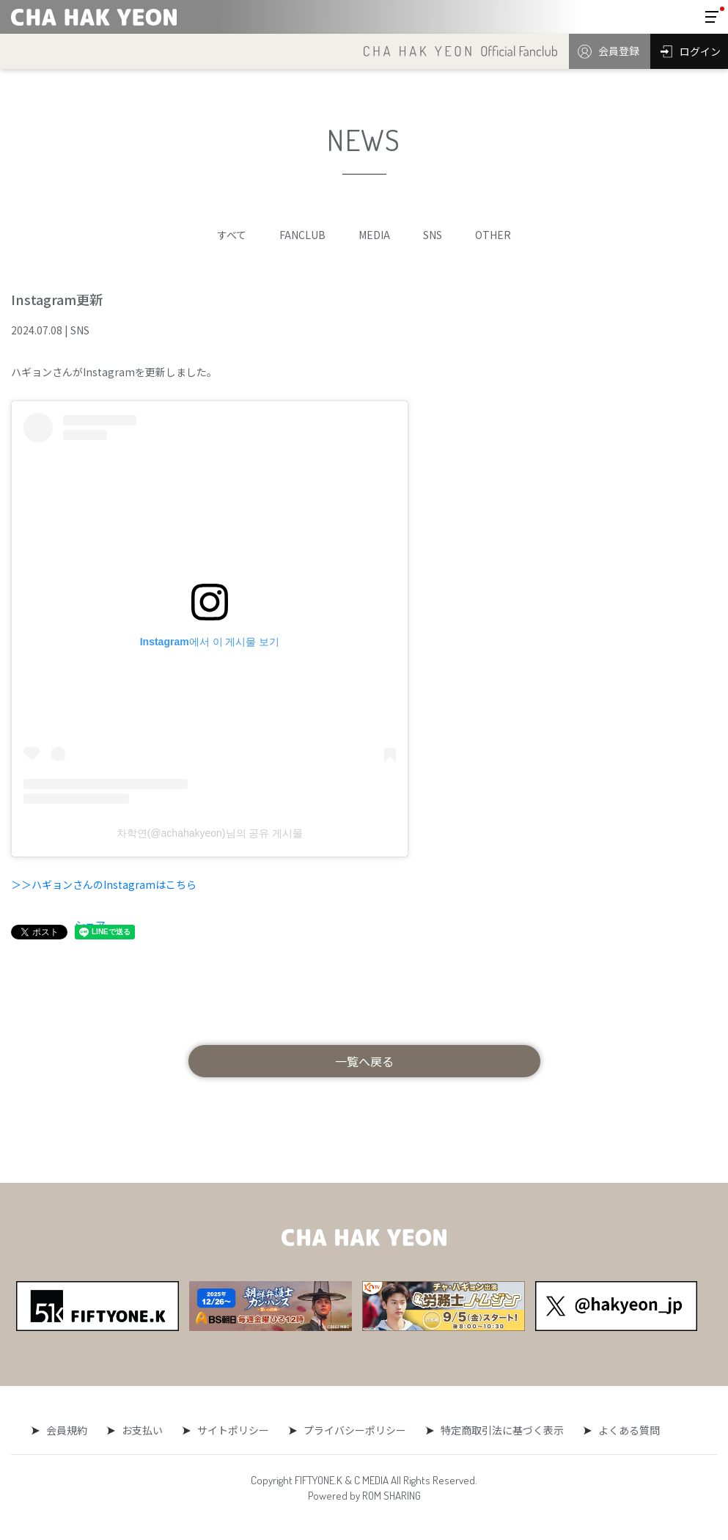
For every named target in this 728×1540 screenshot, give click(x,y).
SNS (432, 234)
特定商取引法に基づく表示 (499, 1430)
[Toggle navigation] (712, 17)
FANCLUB (302, 234)
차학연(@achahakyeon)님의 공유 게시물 (210, 833)
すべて (231, 234)
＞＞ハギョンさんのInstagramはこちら (103, 884)
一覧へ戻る (364, 1061)
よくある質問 (624, 1430)
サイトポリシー (233, 1430)
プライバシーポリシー (353, 1430)
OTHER (493, 234)
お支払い (143, 1430)
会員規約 (69, 1430)
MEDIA (374, 234)
